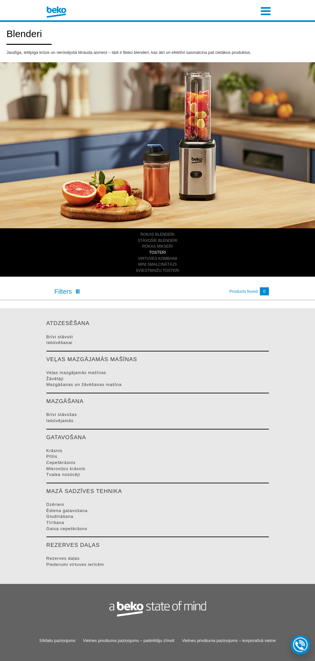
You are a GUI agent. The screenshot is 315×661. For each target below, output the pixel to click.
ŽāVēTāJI (55, 378)
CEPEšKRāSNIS (61, 462)
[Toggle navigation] (266, 10)
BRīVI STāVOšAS (61, 414)
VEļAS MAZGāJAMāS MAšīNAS (76, 372)
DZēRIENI (55, 504)
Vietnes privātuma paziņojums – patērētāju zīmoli (128, 640)
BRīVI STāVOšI (59, 336)
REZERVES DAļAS (63, 558)
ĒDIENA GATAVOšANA (67, 510)
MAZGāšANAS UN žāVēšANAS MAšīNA (84, 384)
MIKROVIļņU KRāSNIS (65, 468)
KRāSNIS (54, 450)
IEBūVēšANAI (59, 342)
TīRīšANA (55, 522)
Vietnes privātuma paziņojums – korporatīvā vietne (229, 640)
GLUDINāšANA (60, 516)
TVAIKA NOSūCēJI (63, 474)
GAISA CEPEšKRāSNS (67, 528)
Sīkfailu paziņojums (57, 640)
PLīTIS (51, 456)
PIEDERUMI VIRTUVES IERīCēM (75, 564)
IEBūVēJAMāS (60, 420)
